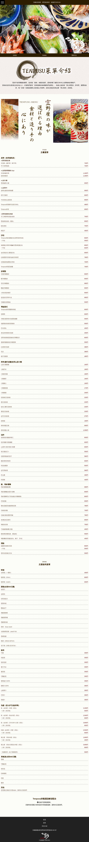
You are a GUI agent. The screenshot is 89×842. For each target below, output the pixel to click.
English (44, 55)
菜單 (44, 823)
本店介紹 (44, 826)
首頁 (44, 819)
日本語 (15, 55)
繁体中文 (74, 55)
